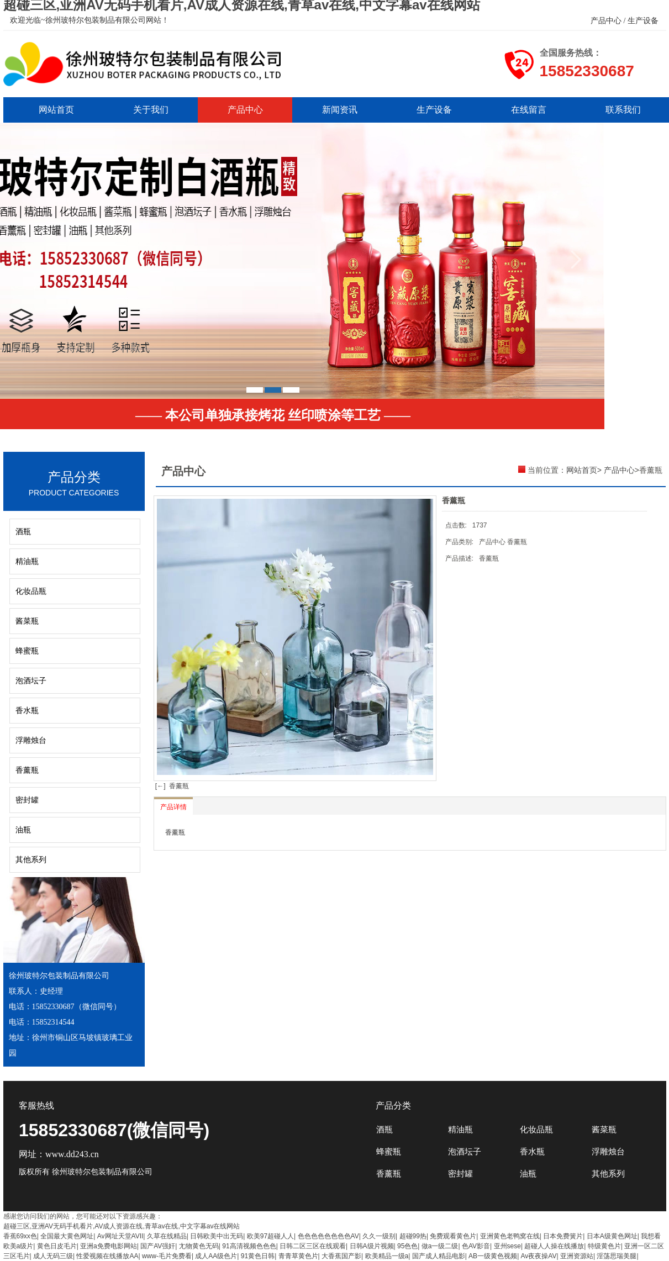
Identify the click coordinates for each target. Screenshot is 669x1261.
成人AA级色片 (216, 1256)
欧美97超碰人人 (270, 1236)
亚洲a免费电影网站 (108, 1246)
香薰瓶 (27, 770)
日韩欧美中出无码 (216, 1236)
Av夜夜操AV (539, 1256)
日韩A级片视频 (372, 1246)
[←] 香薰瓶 (171, 786)
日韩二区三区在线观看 (313, 1246)
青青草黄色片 (298, 1256)
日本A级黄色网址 (612, 1236)
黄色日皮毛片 (57, 1246)
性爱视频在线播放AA (107, 1256)
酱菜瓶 (27, 621)
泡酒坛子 (30, 681)
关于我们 (150, 109)
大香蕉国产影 (341, 1256)
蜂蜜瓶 (27, 651)
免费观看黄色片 (453, 1236)
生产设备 (434, 109)
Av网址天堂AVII (120, 1236)
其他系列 (30, 860)
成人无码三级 (53, 1256)
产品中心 (245, 109)
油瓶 (23, 830)
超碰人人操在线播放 (554, 1246)
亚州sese (507, 1246)
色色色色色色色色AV (328, 1236)
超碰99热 (412, 1236)
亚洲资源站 (576, 1256)
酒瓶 (23, 531)
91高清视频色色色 (249, 1246)
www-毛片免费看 (167, 1256)
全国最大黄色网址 (66, 1236)
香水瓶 (27, 710)
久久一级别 (379, 1236)
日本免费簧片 (563, 1236)
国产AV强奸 (157, 1246)
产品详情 (173, 807)
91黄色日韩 (258, 1256)
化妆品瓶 (30, 591)
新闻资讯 (339, 109)
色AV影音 (476, 1246)
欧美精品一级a (387, 1256)
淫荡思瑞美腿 (616, 1256)
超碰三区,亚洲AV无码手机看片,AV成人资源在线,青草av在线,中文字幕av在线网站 (121, 1226)
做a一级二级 (440, 1246)
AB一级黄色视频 (492, 1256)
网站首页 (56, 109)
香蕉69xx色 (20, 1236)
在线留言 (528, 109)
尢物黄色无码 (199, 1246)
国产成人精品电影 (438, 1256)
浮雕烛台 (30, 740)
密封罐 (27, 800)
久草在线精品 (167, 1236)
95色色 (407, 1246)
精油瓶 (27, 561)
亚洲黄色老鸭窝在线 (510, 1236)
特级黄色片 (604, 1246)
